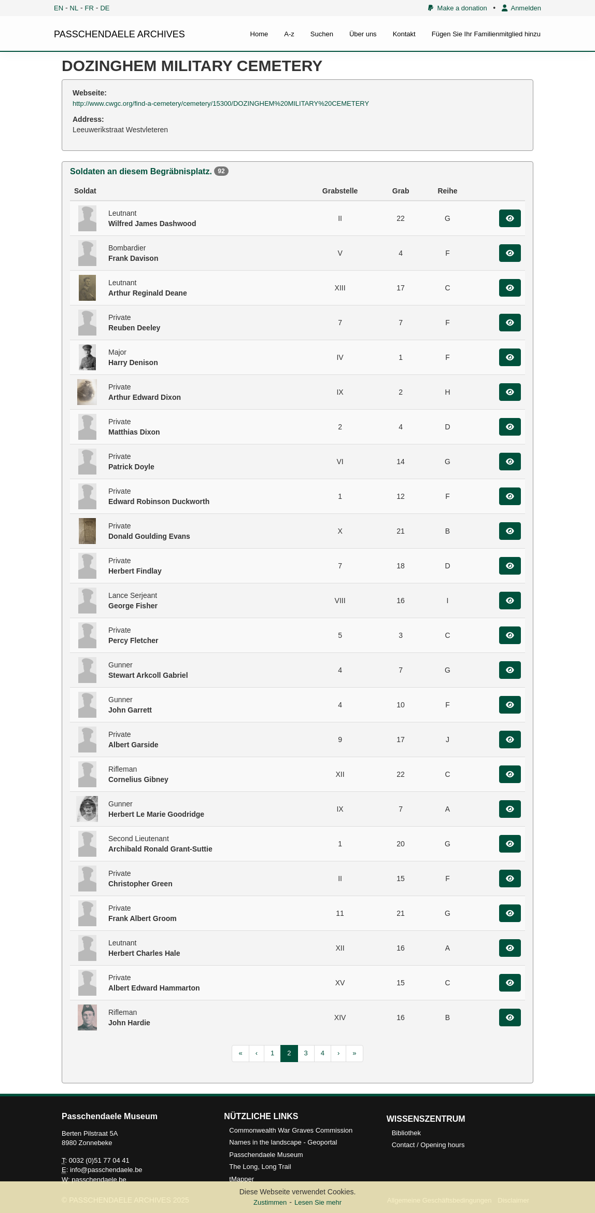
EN (58, 8)
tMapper (241, 1179)
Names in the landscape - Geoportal (283, 1142)
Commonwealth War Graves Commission (290, 1130)
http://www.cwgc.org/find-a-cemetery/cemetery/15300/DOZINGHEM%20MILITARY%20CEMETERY (221, 103)
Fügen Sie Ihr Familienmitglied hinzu (486, 34)
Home (259, 34)
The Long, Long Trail (260, 1166)
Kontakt (404, 34)
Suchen (321, 34)
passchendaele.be (99, 1179)
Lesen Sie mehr (318, 1202)
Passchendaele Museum (266, 1155)
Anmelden (521, 8)
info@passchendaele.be (106, 1170)
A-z (289, 34)
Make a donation (457, 8)
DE (104, 8)
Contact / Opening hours (428, 1145)
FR (89, 8)
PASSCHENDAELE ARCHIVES (119, 34)
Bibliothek (406, 1133)
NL (74, 8)
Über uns (363, 34)
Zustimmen (270, 1202)
